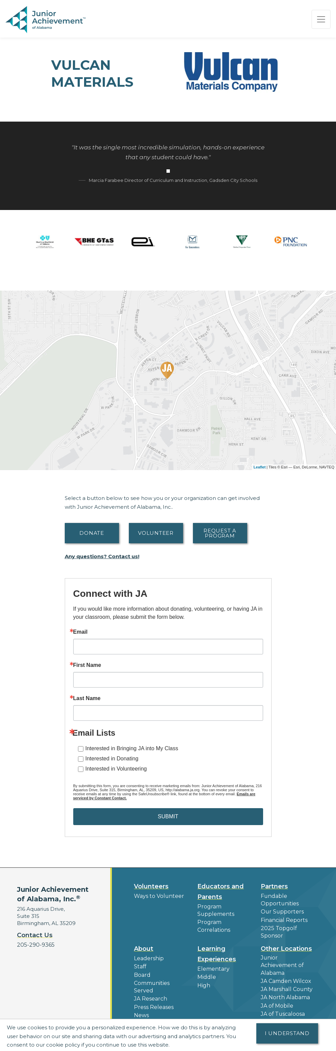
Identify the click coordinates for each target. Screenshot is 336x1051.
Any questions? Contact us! (102, 556)
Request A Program (219, 533)
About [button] (143, 946)
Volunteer (156, 533)
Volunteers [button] (151, 886)
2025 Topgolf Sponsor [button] (277, 930)
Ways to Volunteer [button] (157, 896)
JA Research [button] (150, 994)
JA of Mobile (277, 993)
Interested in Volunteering (116, 769)
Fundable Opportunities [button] (279, 899)
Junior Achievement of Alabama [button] (287, 959)
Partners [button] (274, 886)
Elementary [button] (212, 966)
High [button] (203, 982)
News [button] (141, 1010)
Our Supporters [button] (281, 911)
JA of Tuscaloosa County (282, 1005)
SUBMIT (168, 816)
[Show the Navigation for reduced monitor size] (321, 19)
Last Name (87, 698)
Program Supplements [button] (215, 910)
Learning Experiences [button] (216, 952)
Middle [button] (206, 974)
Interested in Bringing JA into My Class (131, 748)
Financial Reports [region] (283, 919)
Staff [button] (139, 964)
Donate (91, 533)
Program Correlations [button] (213, 925)
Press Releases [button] (153, 1002)
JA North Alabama (285, 986)
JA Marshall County (285, 978)
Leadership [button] (148, 956)
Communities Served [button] (151, 983)
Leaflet (259, 467)
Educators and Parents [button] (220, 892)
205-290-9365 (35, 945)
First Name (87, 665)
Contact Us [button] (35, 935)
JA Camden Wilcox (285, 970)
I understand (287, 1033)
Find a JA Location (284, 1016)
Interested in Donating (112, 758)
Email (80, 632)
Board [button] (142, 971)
